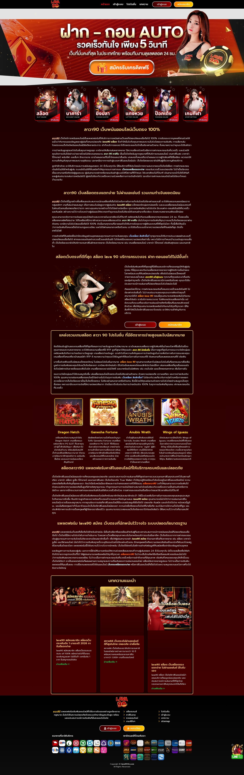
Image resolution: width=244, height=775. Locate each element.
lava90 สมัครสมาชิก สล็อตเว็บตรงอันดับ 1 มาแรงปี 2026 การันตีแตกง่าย (73, 643)
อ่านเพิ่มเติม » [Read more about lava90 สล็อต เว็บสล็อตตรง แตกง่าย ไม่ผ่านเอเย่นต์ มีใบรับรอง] (158, 688)
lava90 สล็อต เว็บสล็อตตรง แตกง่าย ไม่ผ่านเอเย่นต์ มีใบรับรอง (168, 668)
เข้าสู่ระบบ (118, 4)
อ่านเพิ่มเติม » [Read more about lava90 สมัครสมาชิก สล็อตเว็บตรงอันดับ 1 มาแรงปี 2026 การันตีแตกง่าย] (63, 664)
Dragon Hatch (68, 432)
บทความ (143, 4)
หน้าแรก (105, 4)
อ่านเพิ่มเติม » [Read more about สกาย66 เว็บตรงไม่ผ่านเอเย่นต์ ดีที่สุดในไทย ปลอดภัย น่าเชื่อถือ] (110, 661)
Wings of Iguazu (175, 432)
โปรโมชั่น (131, 4)
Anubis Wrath (139, 432)
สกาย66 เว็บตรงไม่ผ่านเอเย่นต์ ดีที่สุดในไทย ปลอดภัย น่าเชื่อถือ (122, 642)
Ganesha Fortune (104, 432)
